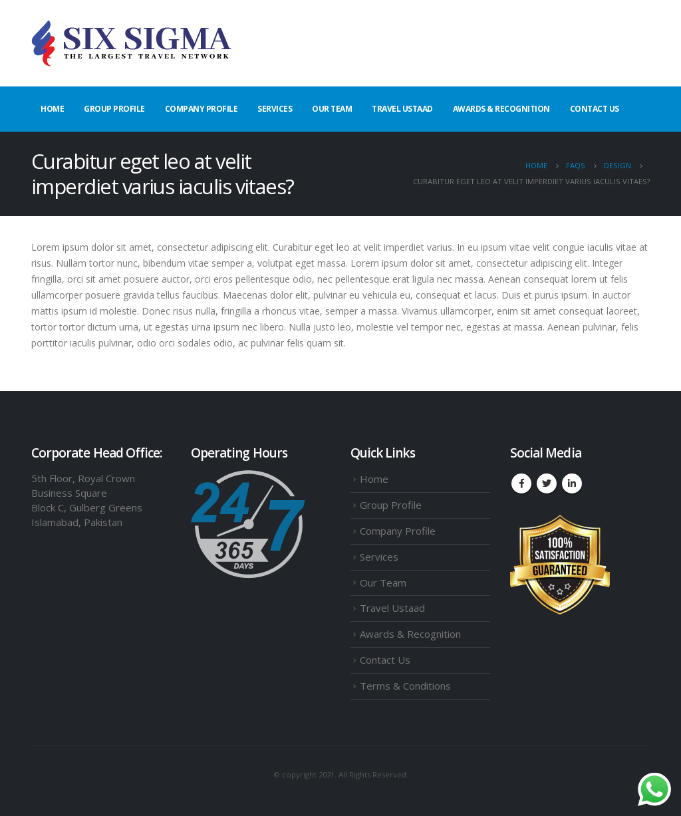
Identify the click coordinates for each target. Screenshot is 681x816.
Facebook (521, 483)
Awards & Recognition (501, 108)
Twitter (547, 483)
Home (52, 108)
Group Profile (114, 108)
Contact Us (594, 108)
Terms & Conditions (405, 685)
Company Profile (201, 108)
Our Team (332, 108)
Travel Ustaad (402, 108)
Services (274, 108)
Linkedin (572, 483)
